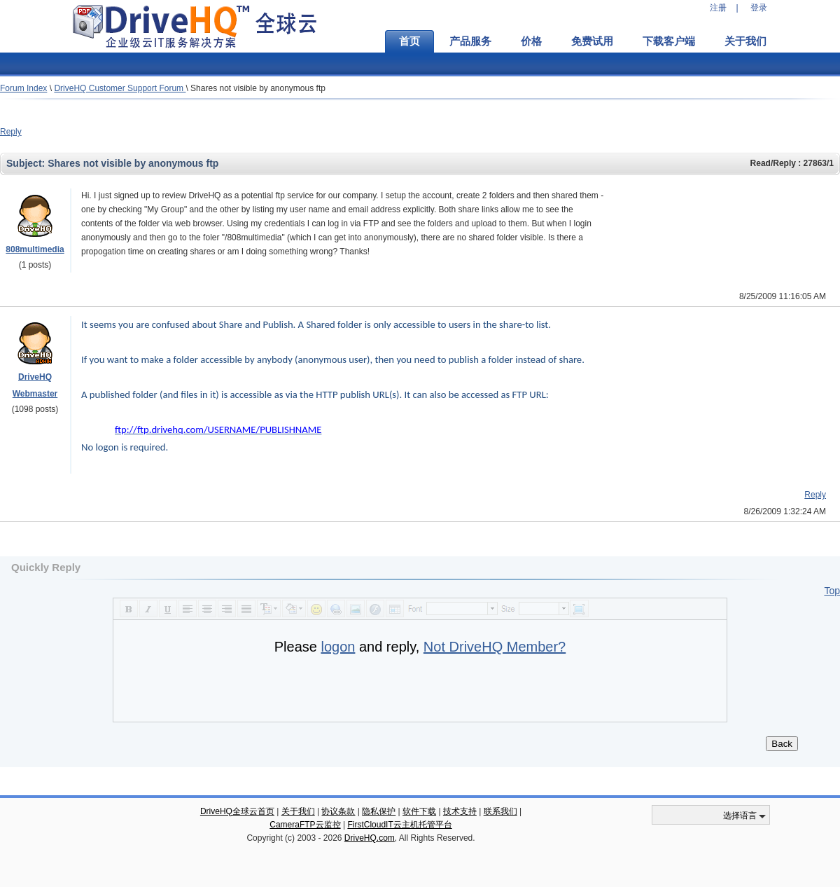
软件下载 (419, 811)
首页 (409, 41)
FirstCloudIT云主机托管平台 (399, 825)
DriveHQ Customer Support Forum (120, 88)
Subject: (27, 163)
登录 (758, 8)
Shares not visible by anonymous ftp (258, 88)
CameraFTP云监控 (305, 825)
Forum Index (23, 88)
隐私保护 (379, 811)
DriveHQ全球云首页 (237, 811)
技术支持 (460, 811)
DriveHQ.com (369, 838)
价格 (531, 41)
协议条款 (338, 811)
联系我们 (500, 811)
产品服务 (470, 41)
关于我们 (745, 41)
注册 (718, 8)
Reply (11, 132)
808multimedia (35, 249)
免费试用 (592, 41)
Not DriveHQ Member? (495, 646)
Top (832, 590)
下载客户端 (669, 41)
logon (338, 646)
